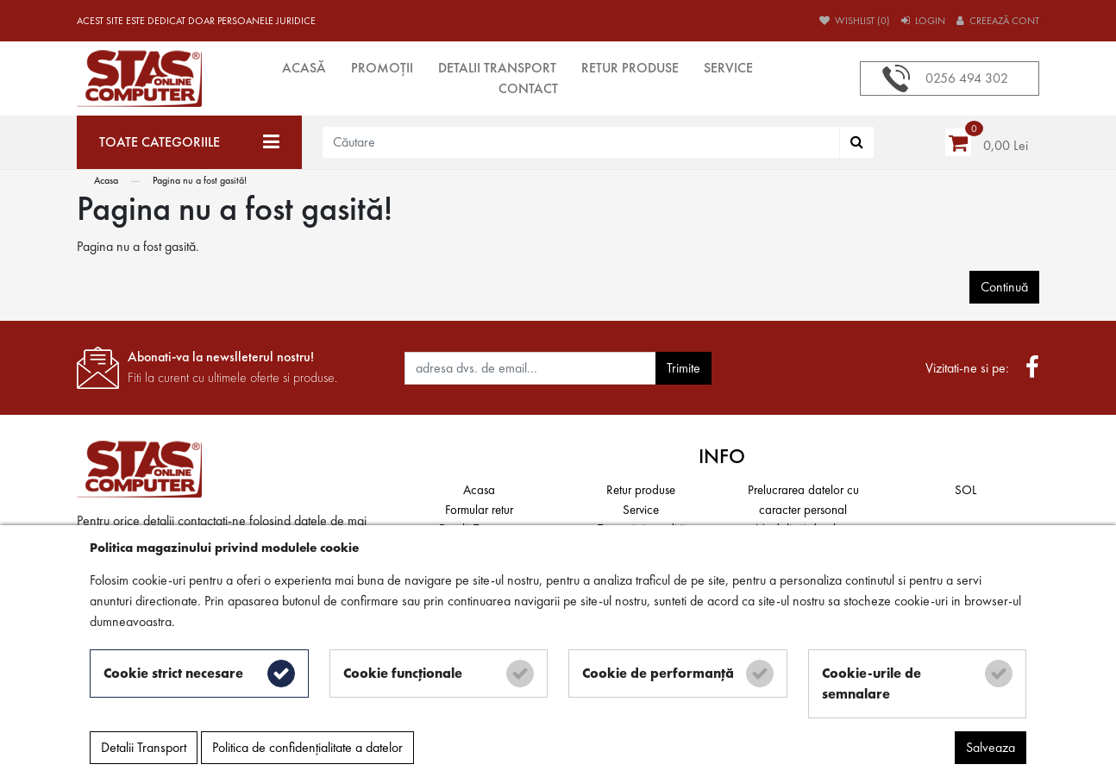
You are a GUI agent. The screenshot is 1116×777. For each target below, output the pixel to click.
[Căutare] (857, 142)
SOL (965, 489)
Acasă (304, 68)
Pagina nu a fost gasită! (200, 180)
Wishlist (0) (854, 21)
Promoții (382, 68)
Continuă (1004, 287)
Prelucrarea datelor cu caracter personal (803, 499)
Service (728, 68)
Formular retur (479, 509)
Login (923, 21)
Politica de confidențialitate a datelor (307, 747)
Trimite (683, 368)
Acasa (106, 180)
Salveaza (990, 747)
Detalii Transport (497, 68)
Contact (528, 88)
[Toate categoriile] (189, 142)
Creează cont (997, 21)
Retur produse (630, 68)
